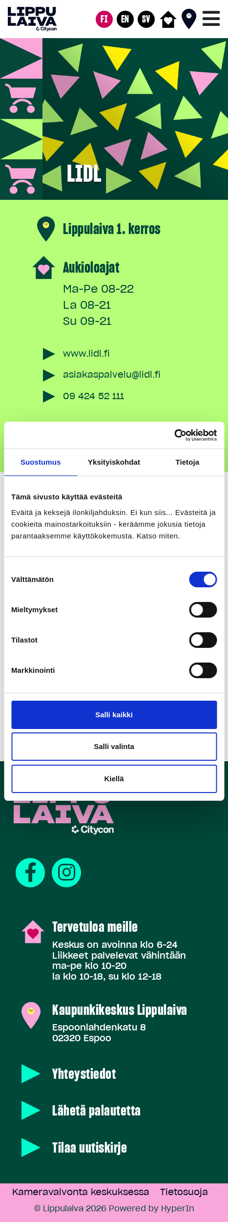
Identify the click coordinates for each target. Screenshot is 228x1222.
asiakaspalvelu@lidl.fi (112, 374)
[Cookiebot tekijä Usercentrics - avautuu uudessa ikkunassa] (174, 435)
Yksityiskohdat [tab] (114, 462)
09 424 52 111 (93, 396)
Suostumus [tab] (41, 462)
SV (146, 19)
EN (125, 19)
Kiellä (114, 778)
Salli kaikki (114, 714)
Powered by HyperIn (151, 1208)
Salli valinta (114, 746)
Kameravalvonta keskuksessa (80, 1192)
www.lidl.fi (86, 353)
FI (104, 19)
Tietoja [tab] (187, 462)
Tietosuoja (184, 1192)
